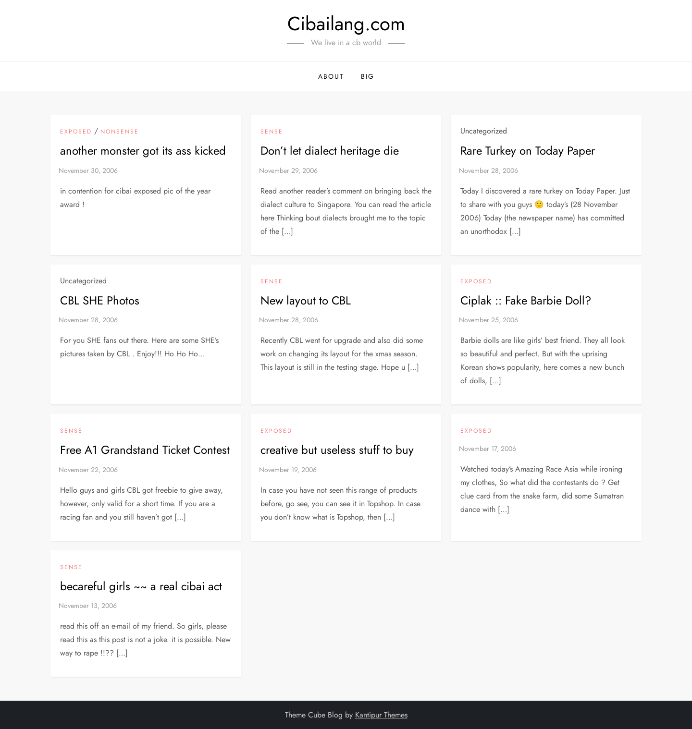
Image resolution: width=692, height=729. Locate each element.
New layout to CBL (305, 300)
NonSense (119, 132)
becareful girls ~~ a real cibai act (141, 586)
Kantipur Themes (381, 714)
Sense (271, 132)
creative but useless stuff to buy (337, 449)
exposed (76, 132)
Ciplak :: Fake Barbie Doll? (525, 300)
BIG (367, 76)
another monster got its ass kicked (143, 150)
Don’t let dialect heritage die (329, 150)
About (331, 76)
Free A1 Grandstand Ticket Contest (145, 449)
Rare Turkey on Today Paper (527, 150)
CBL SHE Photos (99, 300)
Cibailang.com (346, 23)
